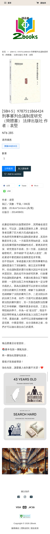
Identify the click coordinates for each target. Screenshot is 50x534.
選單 (7, 2)
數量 (4, 153)
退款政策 (35, 528)
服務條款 (15, 528)
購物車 (41, 2)
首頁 (4, 52)
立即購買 (8, 168)
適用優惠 (7, 139)
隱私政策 (25, 528)
